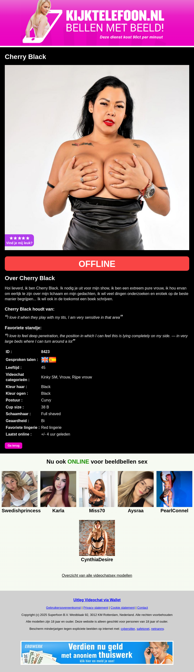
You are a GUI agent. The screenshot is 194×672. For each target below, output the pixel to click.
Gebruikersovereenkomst (63, 607)
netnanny (157, 629)
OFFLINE (97, 264)
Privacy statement (95, 607)
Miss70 (97, 510)
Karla (58, 510)
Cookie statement (123, 607)
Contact (142, 607)
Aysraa (136, 510)
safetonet (143, 629)
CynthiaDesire (97, 559)
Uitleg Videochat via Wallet (97, 600)
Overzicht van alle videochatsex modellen (97, 575)
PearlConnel (175, 510)
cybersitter (128, 629)
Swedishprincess (20, 510)
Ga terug (13, 445)
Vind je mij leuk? (19, 240)
